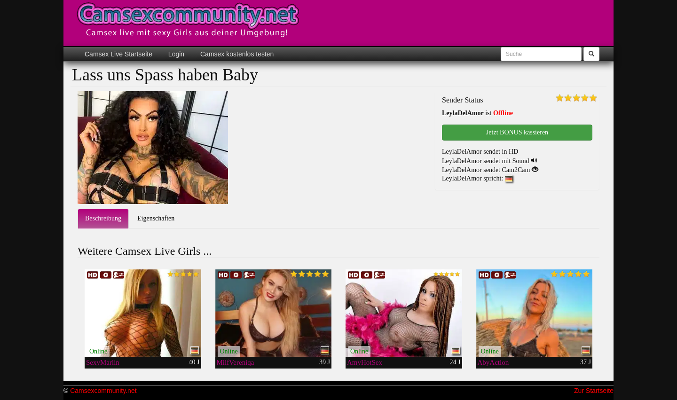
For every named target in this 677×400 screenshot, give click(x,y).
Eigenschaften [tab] (155, 218)
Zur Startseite (594, 390)
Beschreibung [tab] (103, 218)
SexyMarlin (102, 362)
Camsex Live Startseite (118, 54)
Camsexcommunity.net (103, 390)
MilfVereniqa (235, 362)
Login (175, 54)
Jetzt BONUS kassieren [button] (517, 132)
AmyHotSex (364, 362)
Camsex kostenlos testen (236, 54)
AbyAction (493, 362)
